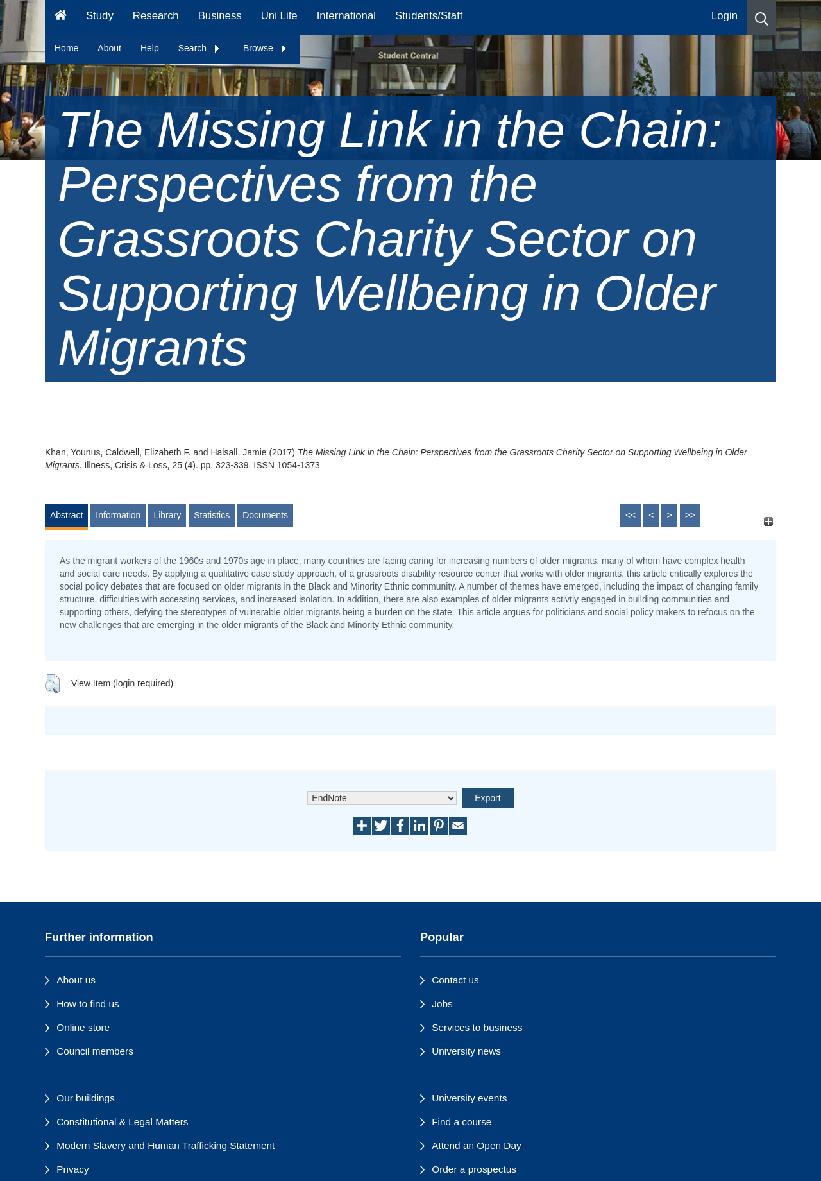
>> (690, 515)
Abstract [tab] (66, 515)
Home (66, 48)
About (109, 48)
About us (76, 979)
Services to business (477, 1027)
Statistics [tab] (212, 515)
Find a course (461, 1121)
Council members (94, 1051)
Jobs (442, 1003)
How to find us (87, 1003)
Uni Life (279, 16)
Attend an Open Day (476, 1145)
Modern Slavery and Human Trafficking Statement (165, 1145)
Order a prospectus (474, 1169)
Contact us (455, 979)
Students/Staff (428, 16)
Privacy (72, 1169)
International (346, 16)
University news (466, 1051)
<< (630, 515)
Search (199, 48)
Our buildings (85, 1097)
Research (156, 16)
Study (100, 16)
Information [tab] (118, 515)
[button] (761, 17)
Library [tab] (167, 515)
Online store (83, 1027)
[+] (768, 521)
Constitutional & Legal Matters (122, 1121)
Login (724, 16)
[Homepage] (60, 17)
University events (469, 1097)
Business (220, 16)
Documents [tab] (265, 515)
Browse (265, 48)
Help (149, 48)
